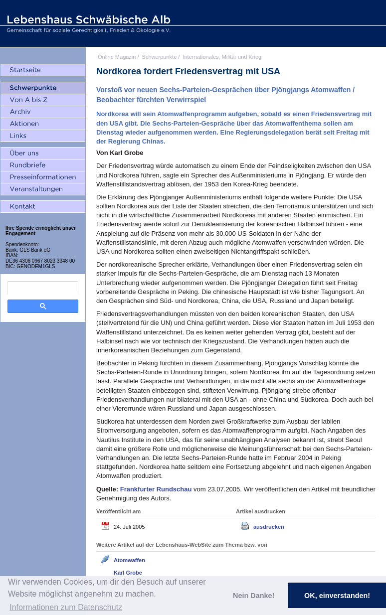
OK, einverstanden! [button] (337, 596)
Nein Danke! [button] (253, 596)
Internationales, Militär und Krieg (222, 57)
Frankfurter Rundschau (156, 489)
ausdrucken (268, 527)
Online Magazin (117, 57)
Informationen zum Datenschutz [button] (65, 607)
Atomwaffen (129, 560)
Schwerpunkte (159, 57)
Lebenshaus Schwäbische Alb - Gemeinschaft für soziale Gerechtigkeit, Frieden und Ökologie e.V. (87, 23)
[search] (43, 288)
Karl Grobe (128, 573)
